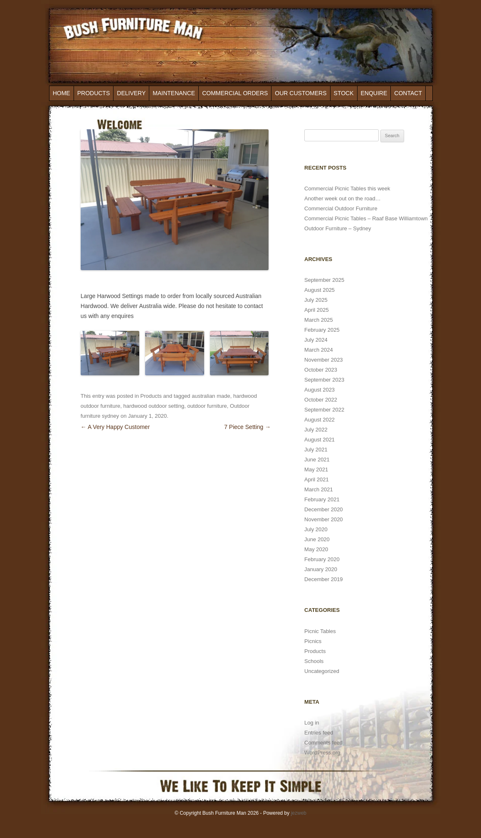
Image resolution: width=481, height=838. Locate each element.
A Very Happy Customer (115, 427)
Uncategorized (321, 671)
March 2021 (318, 489)
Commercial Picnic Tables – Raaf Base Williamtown (366, 218)
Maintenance (174, 93)
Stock (344, 93)
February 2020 (322, 559)
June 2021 (317, 459)
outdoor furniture (207, 406)
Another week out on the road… (342, 198)
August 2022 (319, 420)
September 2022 (324, 410)
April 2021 (316, 479)
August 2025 (319, 290)
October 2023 (320, 370)
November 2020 (323, 519)
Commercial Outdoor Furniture (340, 208)
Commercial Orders (235, 93)
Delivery (131, 93)
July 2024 (316, 340)
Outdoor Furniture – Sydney (337, 228)
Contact (408, 93)
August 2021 (319, 439)
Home (61, 93)
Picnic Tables (320, 631)
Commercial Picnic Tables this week (347, 188)
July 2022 (316, 429)
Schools (313, 661)
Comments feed (323, 742)
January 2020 (320, 569)
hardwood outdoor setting (153, 406)
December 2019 (323, 579)
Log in (311, 723)
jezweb (298, 813)
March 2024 (318, 350)
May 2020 (316, 549)
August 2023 (319, 390)
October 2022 (320, 400)
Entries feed (318, 733)
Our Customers (300, 93)
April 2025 (316, 310)
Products (93, 93)
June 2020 (317, 539)
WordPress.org (322, 752)
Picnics (312, 641)
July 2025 (316, 300)
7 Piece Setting (247, 427)
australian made (211, 396)
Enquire (374, 93)
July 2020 (316, 529)
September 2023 (324, 380)
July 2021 (316, 449)
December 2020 (323, 509)
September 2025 (324, 280)
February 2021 (322, 499)
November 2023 (323, 360)
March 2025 (318, 320)
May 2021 (316, 469)
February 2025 (322, 330)
